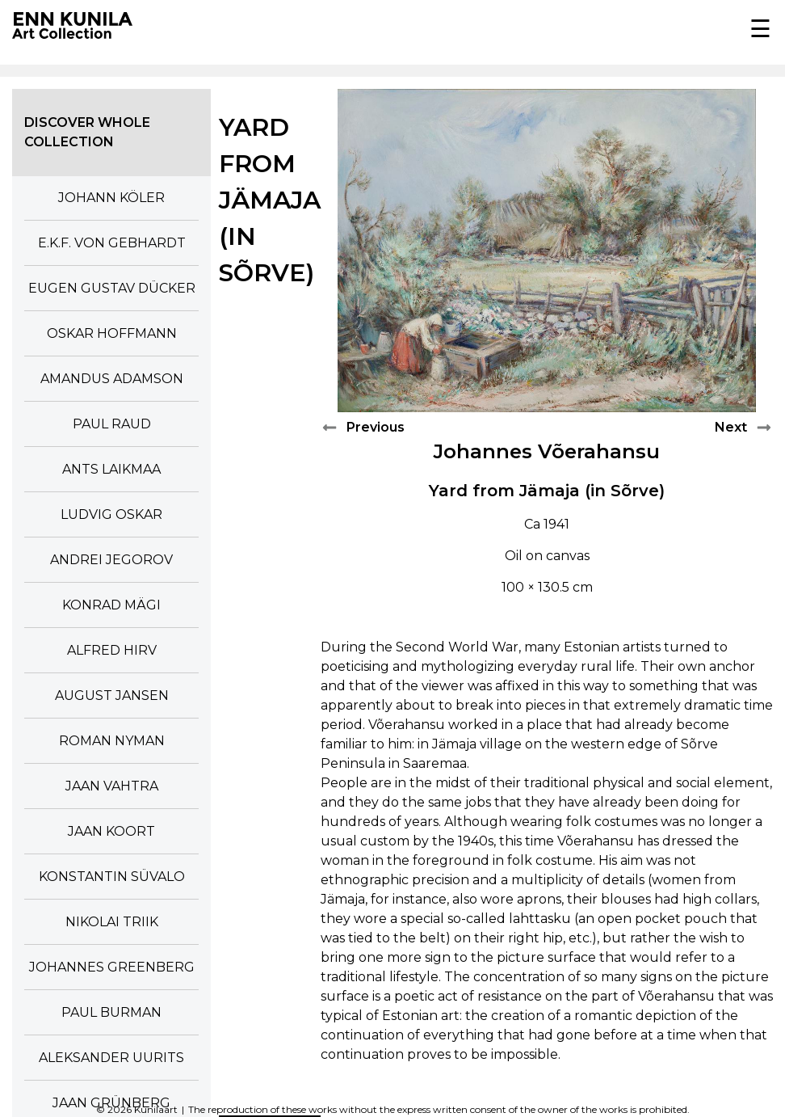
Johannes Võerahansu (547, 451)
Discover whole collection (87, 132)
